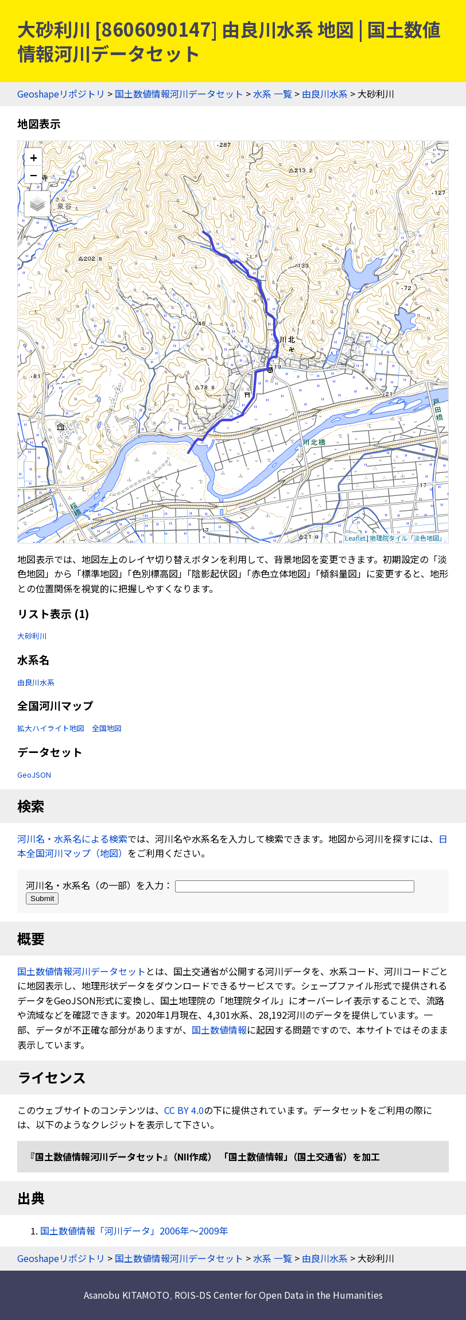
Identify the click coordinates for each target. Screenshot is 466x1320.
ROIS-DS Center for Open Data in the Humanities (278, 1295)
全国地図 (107, 728)
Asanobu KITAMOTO (126, 1295)
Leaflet (355, 537)
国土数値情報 (219, 1029)
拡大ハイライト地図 (50, 728)
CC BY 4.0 (184, 1110)
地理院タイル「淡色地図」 (407, 537)
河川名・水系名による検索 (72, 838)
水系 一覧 (272, 93)
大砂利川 (32, 635)
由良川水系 (325, 93)
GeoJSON (34, 774)
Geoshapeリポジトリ (61, 93)
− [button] (33, 174)
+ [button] (33, 157)
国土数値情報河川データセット (179, 93)
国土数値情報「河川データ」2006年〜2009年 (134, 1230)
